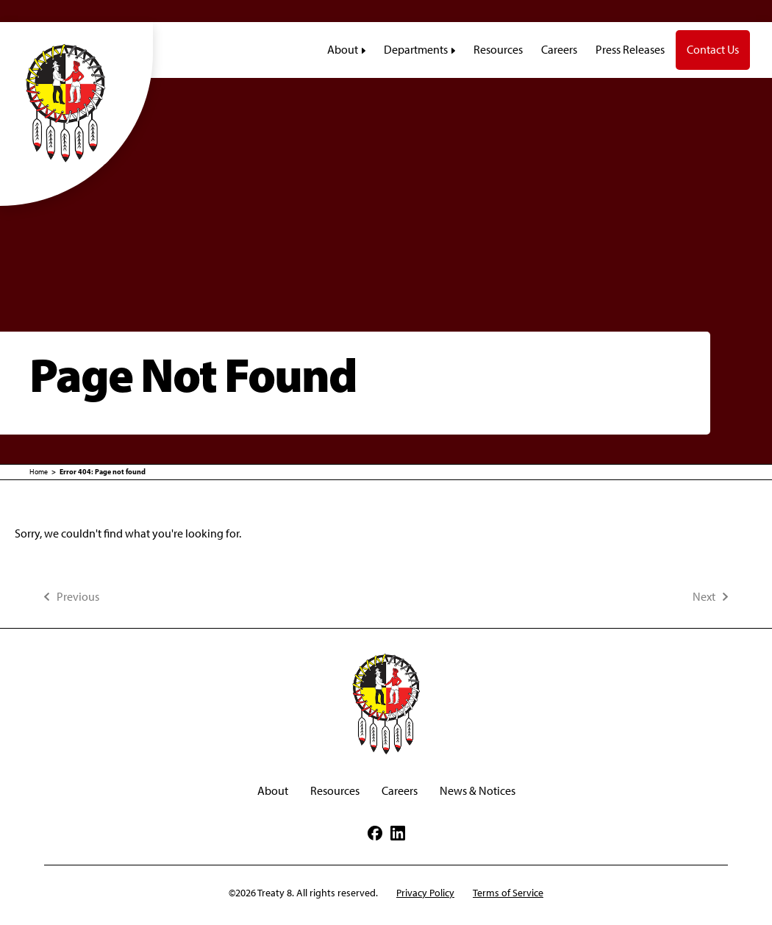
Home (38, 471)
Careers (400, 791)
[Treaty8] (76, 102)
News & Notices (477, 791)
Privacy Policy (425, 893)
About (272, 791)
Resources (335, 791)
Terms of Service (508, 893)
